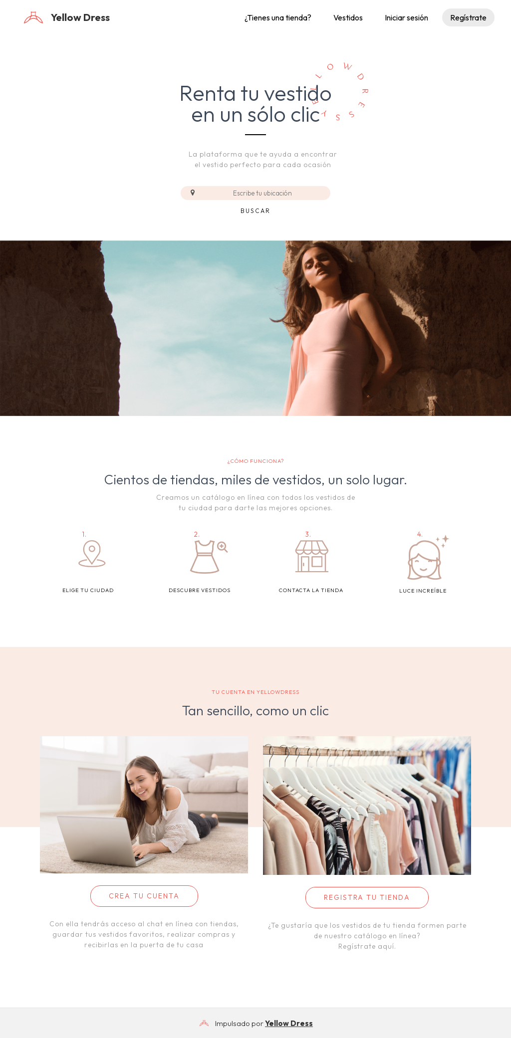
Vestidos (348, 17)
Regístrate (468, 17)
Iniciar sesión (406, 17)
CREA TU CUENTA (144, 895)
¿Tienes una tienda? (278, 17)
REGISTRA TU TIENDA (367, 897)
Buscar (255, 210)
